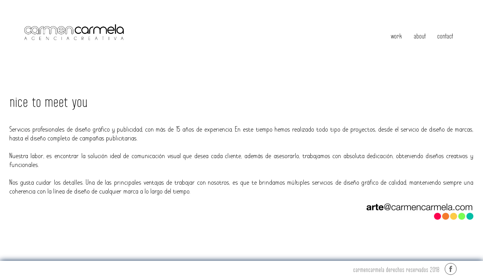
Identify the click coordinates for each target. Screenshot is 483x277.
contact (445, 36)
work (396, 36)
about (420, 36)
